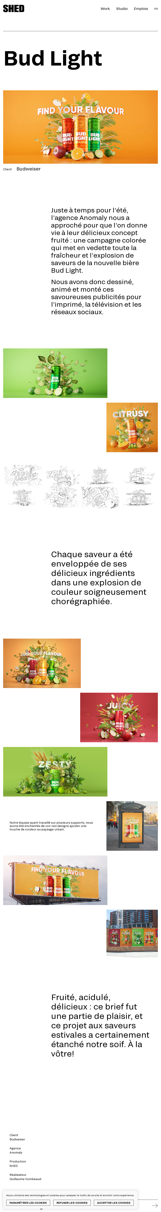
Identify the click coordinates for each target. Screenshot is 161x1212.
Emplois (141, 8)
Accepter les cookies (113, 1202)
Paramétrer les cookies (28, 1202)
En (156, 8)
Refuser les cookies (72, 1202)
